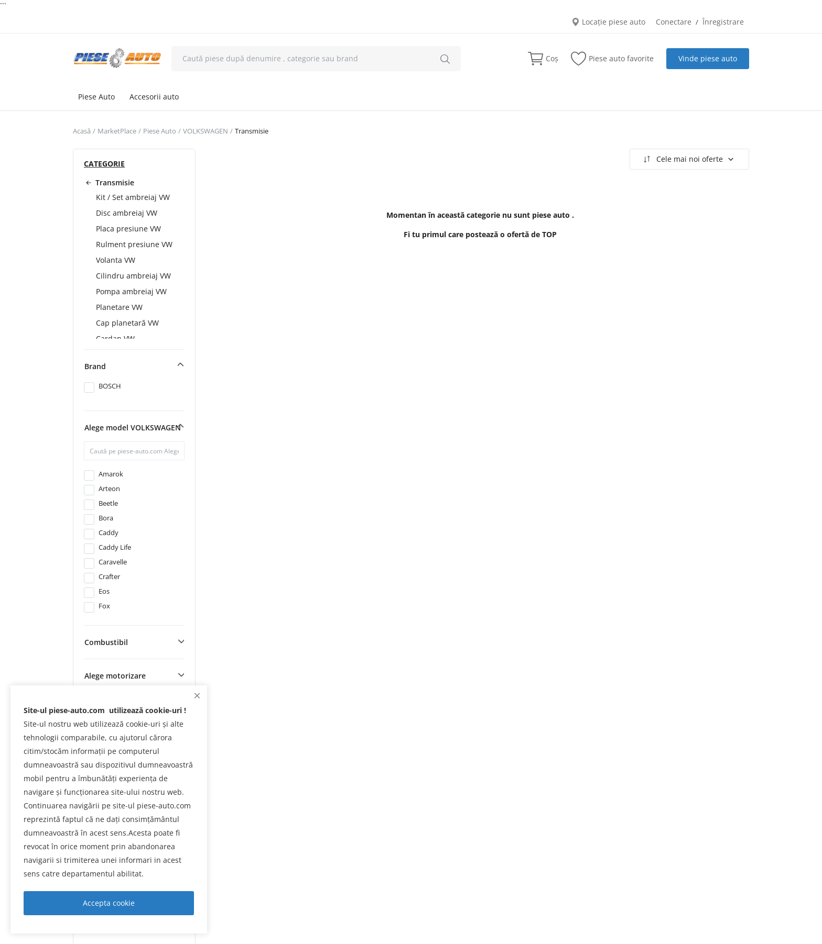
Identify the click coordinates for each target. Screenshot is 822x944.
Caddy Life (115, 547)
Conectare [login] (673, 22)
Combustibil (106, 642)
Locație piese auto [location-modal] (608, 22)
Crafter (109, 576)
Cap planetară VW (127, 323)
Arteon (109, 488)
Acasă (82, 131)
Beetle (108, 503)
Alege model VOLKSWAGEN (132, 427)
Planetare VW (119, 307)
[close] (197, 696)
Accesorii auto (154, 97)
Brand (95, 366)
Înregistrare (723, 22)
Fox (104, 605)
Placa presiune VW (128, 229)
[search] (445, 59)
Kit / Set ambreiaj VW (133, 197)
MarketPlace (117, 131)
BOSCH (110, 386)
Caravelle (113, 562)
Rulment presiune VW (134, 244)
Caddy (108, 532)
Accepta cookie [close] (109, 903)
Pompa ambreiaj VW (131, 291)
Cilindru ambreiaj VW (133, 276)
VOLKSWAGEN (205, 131)
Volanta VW (115, 260)
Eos (104, 591)
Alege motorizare (115, 676)
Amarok (111, 474)
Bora (106, 518)
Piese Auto (96, 97)
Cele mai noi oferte (688, 159)
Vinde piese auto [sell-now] (707, 58)
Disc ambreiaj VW (126, 213)
